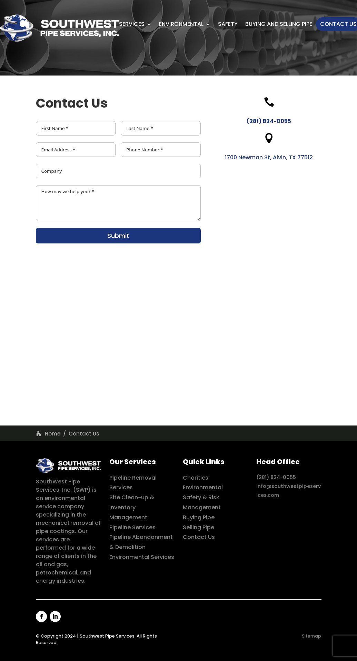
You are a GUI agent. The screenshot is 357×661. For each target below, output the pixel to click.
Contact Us (338, 24)
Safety (228, 24)
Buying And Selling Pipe (278, 24)
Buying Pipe (199, 517)
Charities (195, 478)
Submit (118, 235)
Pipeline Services (132, 527)
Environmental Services (141, 557)
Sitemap (311, 636)
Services (132, 24)
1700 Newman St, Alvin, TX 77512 (269, 157)
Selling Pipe (198, 527)
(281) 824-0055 (276, 477)
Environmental (181, 24)
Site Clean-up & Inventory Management (131, 507)
